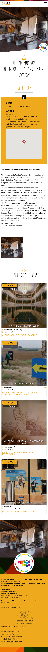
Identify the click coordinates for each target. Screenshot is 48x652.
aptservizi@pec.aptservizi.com (14, 597)
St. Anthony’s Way (24, 383)
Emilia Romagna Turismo (11, 631)
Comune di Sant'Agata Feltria (24, 326)
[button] (45, 4)
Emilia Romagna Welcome (11, 642)
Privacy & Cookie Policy (10, 607)
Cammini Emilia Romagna (11, 636)
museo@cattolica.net (19, 119)
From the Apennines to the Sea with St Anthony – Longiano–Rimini (21, 394)
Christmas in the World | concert (19, 335)
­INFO (10, 285)
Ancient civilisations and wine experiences (17, 453)
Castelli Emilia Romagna (11, 639)
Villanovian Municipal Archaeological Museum (24, 442)
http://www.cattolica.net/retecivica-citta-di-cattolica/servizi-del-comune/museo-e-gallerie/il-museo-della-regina (23, 124)
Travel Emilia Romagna (10, 634)
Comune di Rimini (24, 502)
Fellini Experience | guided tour (18, 512)
